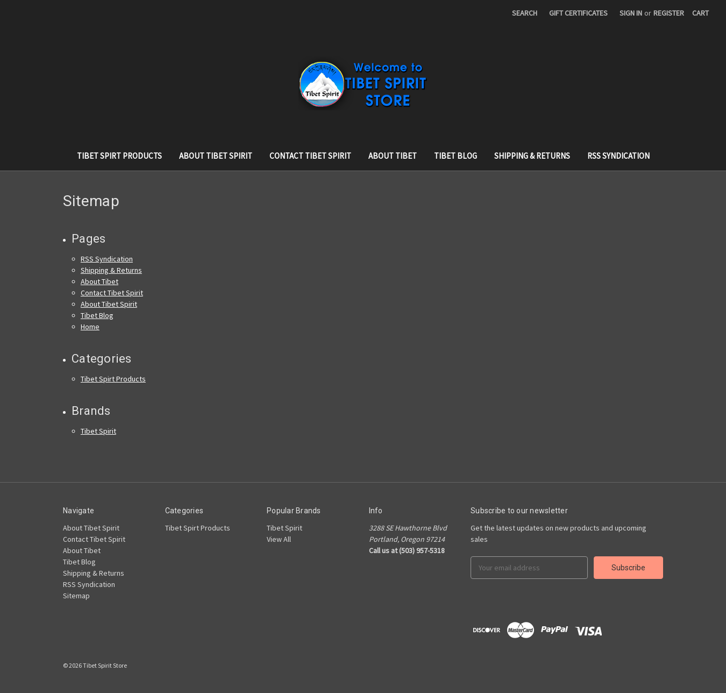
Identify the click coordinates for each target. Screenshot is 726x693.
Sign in (631, 13)
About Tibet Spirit (215, 156)
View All (279, 539)
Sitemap (76, 595)
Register (668, 13)
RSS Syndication (618, 156)
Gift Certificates (578, 13)
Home (90, 326)
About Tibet (392, 156)
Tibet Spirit (98, 431)
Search (524, 13)
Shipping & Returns (532, 156)
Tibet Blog (455, 156)
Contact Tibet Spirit (310, 156)
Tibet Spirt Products (119, 156)
